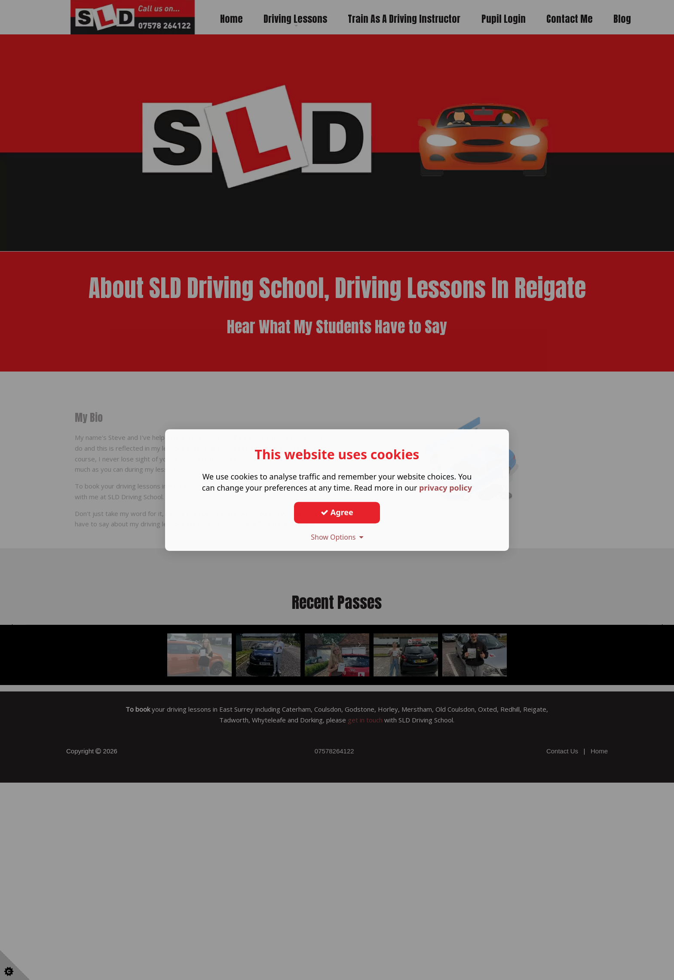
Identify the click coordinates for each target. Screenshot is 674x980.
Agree (337, 512)
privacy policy (445, 487)
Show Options (337, 537)
